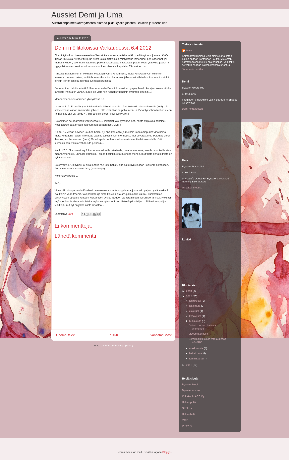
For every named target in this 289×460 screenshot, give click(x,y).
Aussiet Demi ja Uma (87, 15)
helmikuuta (196, 353)
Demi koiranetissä (192, 108)
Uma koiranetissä (192, 187)
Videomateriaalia (198, 333)
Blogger (166, 452)
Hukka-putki (189, 402)
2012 (189, 296)
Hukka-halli (188, 414)
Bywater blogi (190, 384)
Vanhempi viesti (161, 335)
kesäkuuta (195, 316)
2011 (189, 364)
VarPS (185, 419)
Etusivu (113, 335)
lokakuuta (195, 305)
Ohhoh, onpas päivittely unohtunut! (202, 327)
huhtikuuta (195, 321)
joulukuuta (195, 300)
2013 (189, 291)
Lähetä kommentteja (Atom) (117, 345)
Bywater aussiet (191, 390)
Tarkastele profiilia (192, 69)
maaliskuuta (196, 348)
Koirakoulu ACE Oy (193, 396)
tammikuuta (196, 358)
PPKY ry (187, 425)
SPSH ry (187, 408)
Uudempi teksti (65, 335)
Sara (189, 50)
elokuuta (194, 310)
